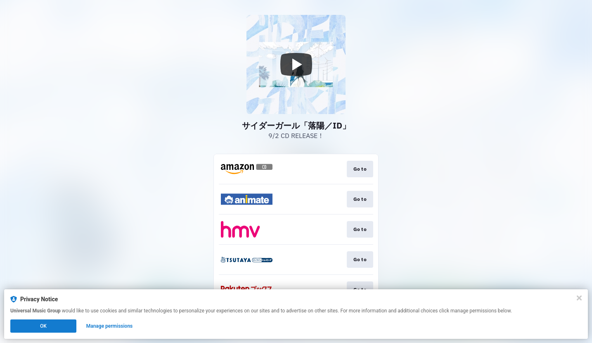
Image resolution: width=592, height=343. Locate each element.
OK (43, 326)
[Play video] (296, 64)
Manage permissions (109, 326)
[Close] (579, 298)
